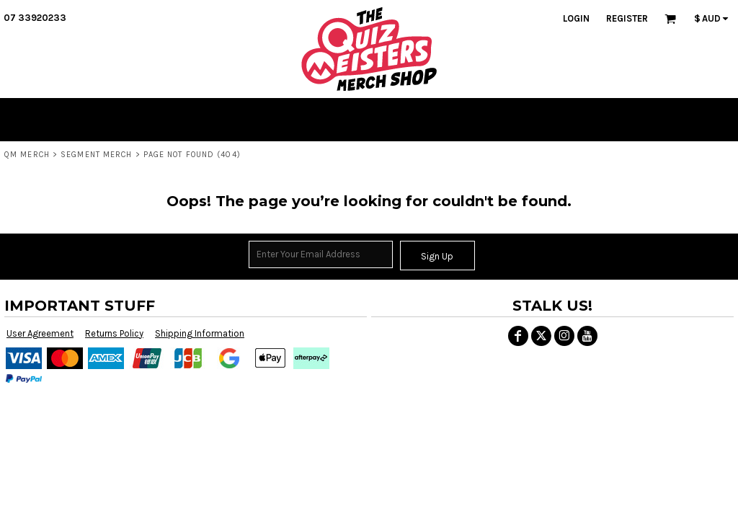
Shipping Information (199, 333)
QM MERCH (27, 154)
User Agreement (40, 333)
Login (576, 18)
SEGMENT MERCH (96, 154)
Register (627, 18)
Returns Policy (114, 333)
